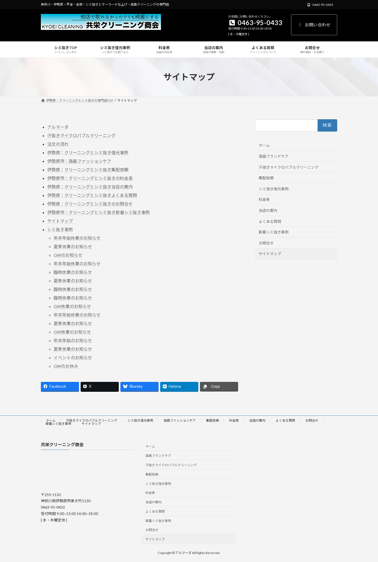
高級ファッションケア (180, 420)
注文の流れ (58, 144)
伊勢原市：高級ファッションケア (79, 161)
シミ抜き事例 (60, 229)
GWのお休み (66, 366)
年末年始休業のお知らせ (77, 237)
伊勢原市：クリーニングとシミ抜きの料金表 (90, 178)
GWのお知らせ (68, 255)
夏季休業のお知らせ (73, 246)
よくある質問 (270, 221)
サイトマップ (60, 220)
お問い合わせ (314, 24)
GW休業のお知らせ (72, 306)
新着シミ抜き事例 (274, 232)
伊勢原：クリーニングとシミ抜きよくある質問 (92, 195)
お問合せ (266, 243)
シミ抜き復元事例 (274, 189)
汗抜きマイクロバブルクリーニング (81, 135)
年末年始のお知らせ (73, 340)
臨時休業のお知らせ (73, 272)
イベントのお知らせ (73, 357)
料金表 (264, 199)
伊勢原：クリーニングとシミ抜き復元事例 (87, 152)
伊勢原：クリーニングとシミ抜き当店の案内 (90, 186)
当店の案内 (268, 210)
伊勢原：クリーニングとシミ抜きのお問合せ (90, 203)
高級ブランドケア (274, 156)
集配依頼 (266, 178)
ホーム (264, 145)
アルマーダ (58, 126)
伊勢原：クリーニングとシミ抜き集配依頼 (87, 169)
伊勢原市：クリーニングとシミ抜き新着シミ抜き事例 (98, 212)
